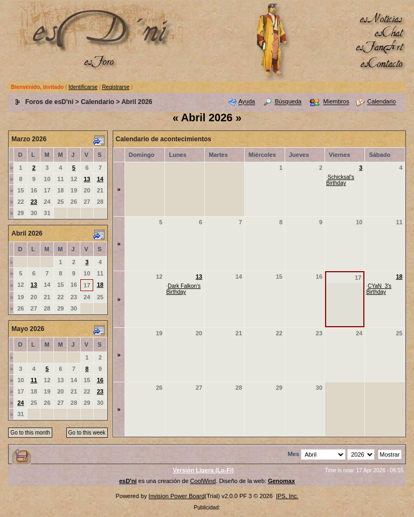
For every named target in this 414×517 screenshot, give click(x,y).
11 (34, 380)
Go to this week (87, 433)
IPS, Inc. (287, 496)
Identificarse (83, 87)
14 (100, 179)
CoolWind (203, 481)
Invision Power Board (177, 496)
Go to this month (30, 433)
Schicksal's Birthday (340, 180)
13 (87, 179)
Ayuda (246, 102)
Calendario (97, 102)
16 (100, 380)
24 (20, 402)
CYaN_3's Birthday (378, 289)
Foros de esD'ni (49, 102)
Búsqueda (288, 102)
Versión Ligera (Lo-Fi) (203, 470)
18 (100, 284)
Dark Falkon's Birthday (183, 289)
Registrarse (115, 87)
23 (34, 201)
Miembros (336, 102)
